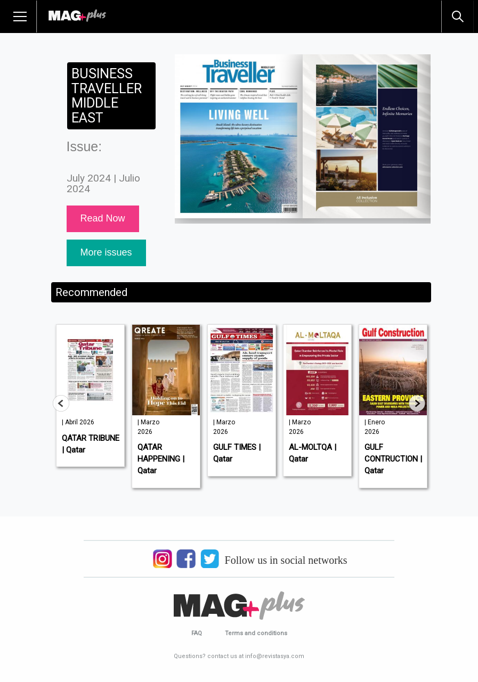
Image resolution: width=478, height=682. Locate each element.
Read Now (102, 218)
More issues (106, 252)
